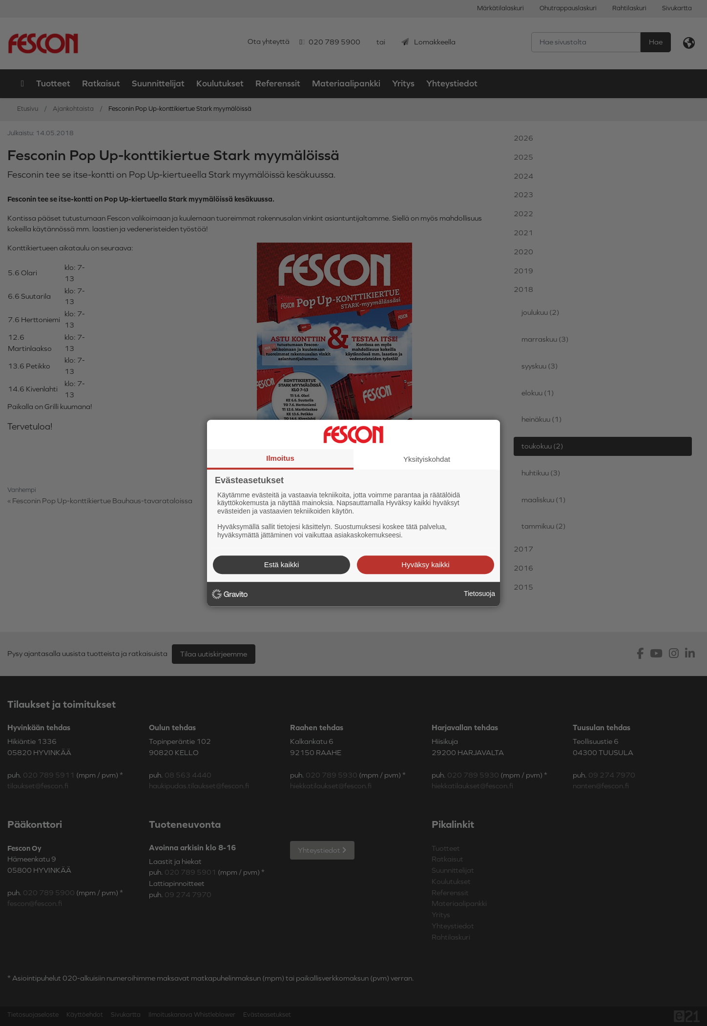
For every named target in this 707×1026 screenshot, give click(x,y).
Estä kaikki (281, 564)
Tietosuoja (479, 593)
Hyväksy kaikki (425, 564)
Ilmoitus (280, 458)
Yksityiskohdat (426, 459)
